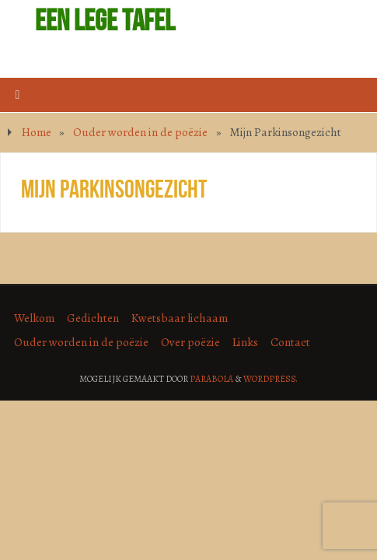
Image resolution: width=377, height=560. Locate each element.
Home (36, 132)
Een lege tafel (105, 20)
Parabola (211, 379)
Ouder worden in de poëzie (140, 132)
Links (245, 342)
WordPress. (270, 379)
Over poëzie (190, 342)
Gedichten (93, 318)
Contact (290, 342)
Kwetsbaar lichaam (179, 318)
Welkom (34, 318)
